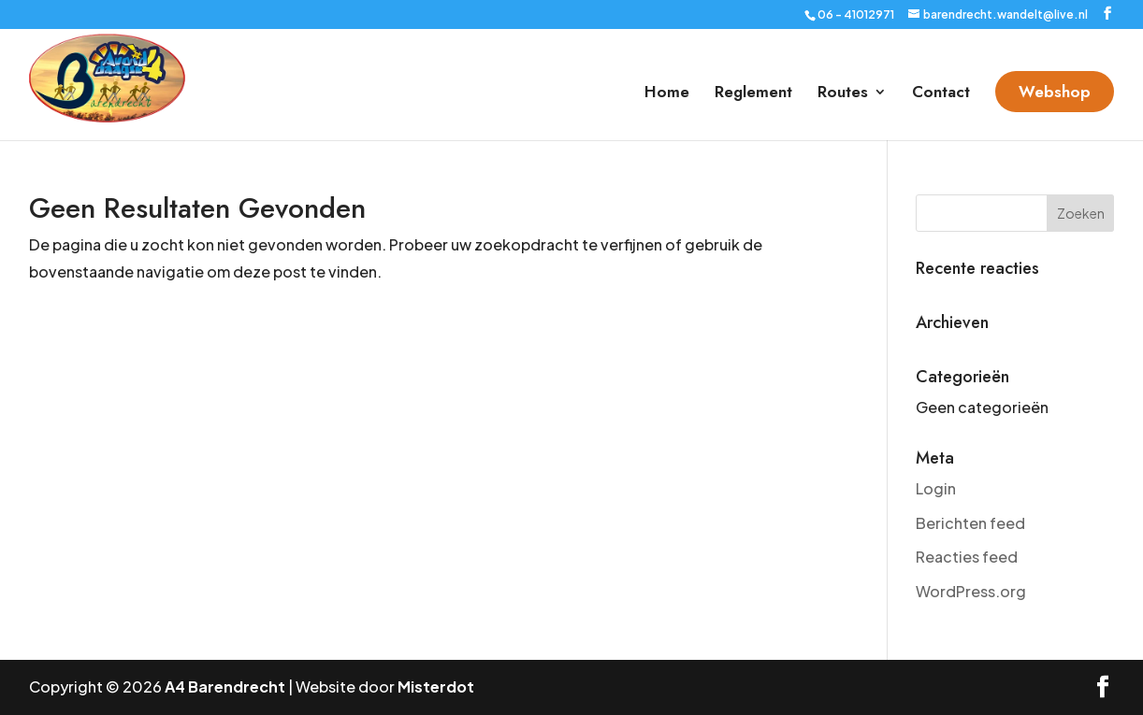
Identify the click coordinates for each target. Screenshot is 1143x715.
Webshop (1055, 91)
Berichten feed (970, 523)
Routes (842, 94)
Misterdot (436, 686)
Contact (941, 94)
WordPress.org (971, 591)
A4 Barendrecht (225, 686)
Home (666, 94)
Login (936, 488)
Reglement (753, 94)
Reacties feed (967, 556)
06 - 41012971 (855, 14)
